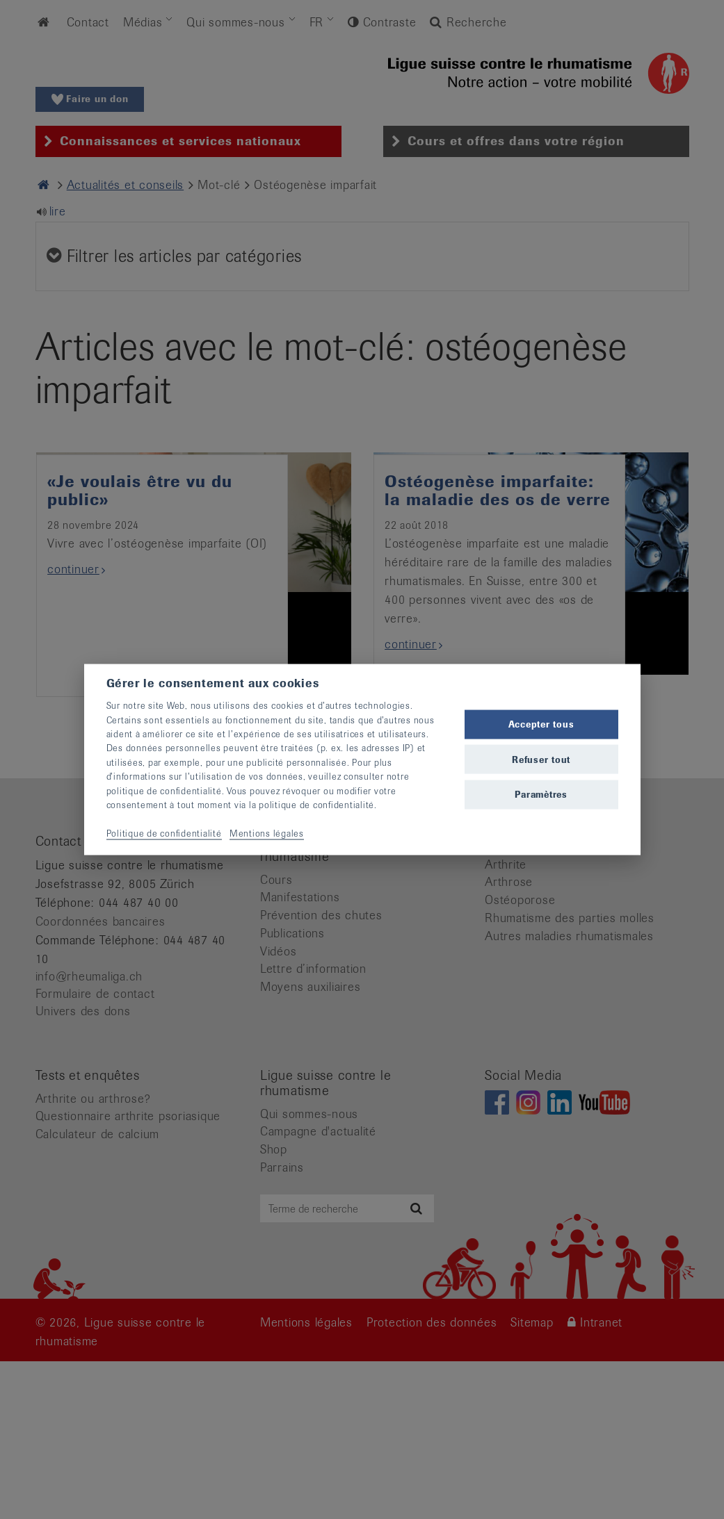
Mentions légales (267, 833)
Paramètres (541, 794)
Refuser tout (541, 759)
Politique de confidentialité (164, 833)
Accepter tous (541, 724)
